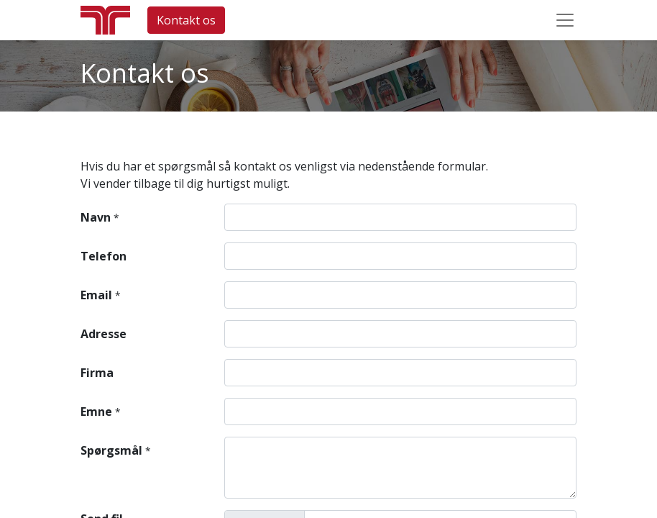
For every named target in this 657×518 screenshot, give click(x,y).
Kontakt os (186, 20)
